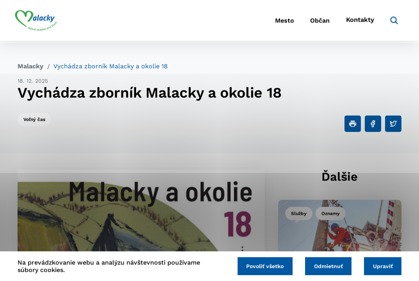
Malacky (30, 66)
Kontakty (356, 21)
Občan (313, 21)
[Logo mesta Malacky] (39, 21)
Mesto (274, 21)
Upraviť (382, 266)
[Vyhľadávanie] (390, 21)
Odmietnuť (326, 266)
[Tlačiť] (352, 124)
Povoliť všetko (262, 266)
